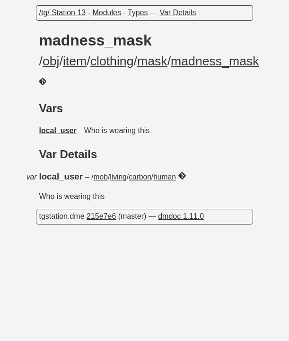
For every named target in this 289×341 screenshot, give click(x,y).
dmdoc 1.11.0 (181, 216)
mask (152, 61)
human (164, 177)
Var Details (177, 13)
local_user (57, 130)
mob (101, 177)
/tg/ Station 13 (62, 13)
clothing (112, 61)
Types (138, 13)
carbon (140, 177)
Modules (106, 13)
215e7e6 (101, 216)
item (75, 61)
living (118, 177)
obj (51, 61)
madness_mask (215, 61)
